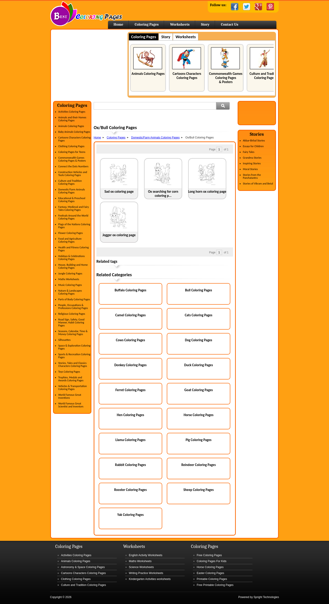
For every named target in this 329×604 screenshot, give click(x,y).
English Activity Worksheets (145, 555)
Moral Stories (250, 169)
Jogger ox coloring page (118, 235)
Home (86, 13)
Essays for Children (253, 146)
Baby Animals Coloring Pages (74, 131)
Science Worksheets (141, 567)
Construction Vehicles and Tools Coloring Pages (72, 174)
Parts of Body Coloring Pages (74, 299)
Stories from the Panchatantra (252, 176)
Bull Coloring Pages (198, 290)
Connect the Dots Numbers (73, 166)
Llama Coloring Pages (130, 440)
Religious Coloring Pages (71, 313)
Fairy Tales (248, 152)
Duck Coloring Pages (198, 365)
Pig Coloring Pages (198, 440)
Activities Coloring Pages (71, 111)
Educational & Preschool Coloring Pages (71, 200)
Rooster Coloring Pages (130, 490)
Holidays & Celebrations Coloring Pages (71, 258)
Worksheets (179, 24)
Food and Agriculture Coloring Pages (70, 240)
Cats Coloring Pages (198, 315)
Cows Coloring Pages (130, 340)
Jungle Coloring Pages (70, 273)
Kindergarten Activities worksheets (150, 579)
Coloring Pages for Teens (71, 152)
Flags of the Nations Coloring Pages (74, 226)
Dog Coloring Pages (198, 340)
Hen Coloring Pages (130, 415)
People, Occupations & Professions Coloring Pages (73, 306)
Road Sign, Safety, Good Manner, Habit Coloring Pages (71, 322)
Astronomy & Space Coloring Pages (83, 567)
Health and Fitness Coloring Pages (73, 249)
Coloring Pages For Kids (211, 561)
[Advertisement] (91, 64)
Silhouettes (64, 339)
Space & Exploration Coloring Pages (74, 347)
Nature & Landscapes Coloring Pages (70, 292)
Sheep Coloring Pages (198, 490)
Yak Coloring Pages (130, 515)
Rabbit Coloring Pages (130, 465)
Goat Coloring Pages (198, 390)
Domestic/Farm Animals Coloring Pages (71, 191)
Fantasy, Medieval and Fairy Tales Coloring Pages (73, 208)
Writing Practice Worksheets (146, 573)
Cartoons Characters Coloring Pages (186, 76)
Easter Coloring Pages (210, 573)
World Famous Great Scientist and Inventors (70, 405)
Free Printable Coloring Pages (215, 585)
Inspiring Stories (252, 163)
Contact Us (229, 24)
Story (205, 24)
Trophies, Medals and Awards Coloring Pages (70, 379)
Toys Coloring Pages (69, 371)
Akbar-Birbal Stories (254, 140)
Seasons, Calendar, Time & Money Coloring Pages (73, 333)
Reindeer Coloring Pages (198, 465)
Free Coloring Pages (209, 555)
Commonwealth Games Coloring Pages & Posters (225, 78)
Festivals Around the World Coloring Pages (73, 217)
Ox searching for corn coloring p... (163, 194)
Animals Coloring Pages (148, 74)
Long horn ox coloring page (207, 192)
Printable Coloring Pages (212, 579)
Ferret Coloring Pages (130, 390)
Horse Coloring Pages (199, 415)
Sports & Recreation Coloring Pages (74, 356)
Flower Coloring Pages (70, 233)
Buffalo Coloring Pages (130, 290)
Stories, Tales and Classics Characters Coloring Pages (72, 364)
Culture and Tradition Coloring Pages (264, 76)
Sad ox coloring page (119, 192)
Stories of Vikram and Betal (258, 183)
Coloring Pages (147, 24)
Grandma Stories (252, 157)
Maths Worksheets (68, 279)
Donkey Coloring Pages (130, 365)
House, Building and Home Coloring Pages (73, 266)
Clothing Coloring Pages (71, 146)
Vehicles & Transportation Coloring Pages (72, 388)
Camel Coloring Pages (130, 315)
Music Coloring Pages (70, 285)
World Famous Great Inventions (69, 396)
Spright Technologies (266, 597)
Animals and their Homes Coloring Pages (72, 119)
